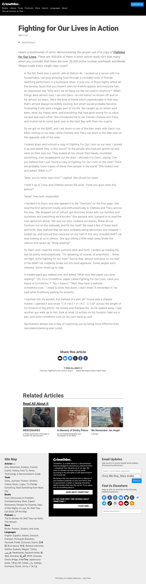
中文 (22, 545)
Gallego (37, 563)
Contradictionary (13, 501)
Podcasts (29, 8)
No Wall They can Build (31, 518)
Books (5, 8)
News (31, 470)
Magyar (25, 549)
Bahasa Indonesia (34, 545)
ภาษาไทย (23, 559)
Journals (15, 480)
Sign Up (136, 481)
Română (14, 556)
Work (24, 501)
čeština (8, 549)
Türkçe (33, 549)
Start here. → (84, 506)
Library (13, 8)
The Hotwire (11, 521)
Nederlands (18, 552)
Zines (7, 480)
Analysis (25, 467)
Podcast (9, 515)
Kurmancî (9, 566)
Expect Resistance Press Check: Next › (91, 371)
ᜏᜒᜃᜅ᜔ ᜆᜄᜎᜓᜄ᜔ (29, 566)
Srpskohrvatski (32, 552)
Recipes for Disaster (26, 504)
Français (9, 539)
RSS (14, 464)
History (15, 470)
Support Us (137, 4)
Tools (20, 8)
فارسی (8, 552)
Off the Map (21, 511)
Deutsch (34, 535)
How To (24, 470)
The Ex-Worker (12, 518)
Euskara (17, 549)
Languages (55, 8)
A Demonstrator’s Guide (29, 474)
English (8, 535)
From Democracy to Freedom (19, 498)
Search (45, 8)
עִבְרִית (15, 559)
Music (15, 484)
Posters (24, 480)
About (64, 8)
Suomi (34, 542)
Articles (9, 463)
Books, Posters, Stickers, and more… (22, 528)
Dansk (8, 559)
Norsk (18, 566)
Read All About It (28, 42)
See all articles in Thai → (14, 11)
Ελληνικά (25, 542)
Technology (10, 474)
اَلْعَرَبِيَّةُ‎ (23, 556)
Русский (9, 542)
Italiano (25, 535)
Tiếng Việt (16, 563)
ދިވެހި (31, 563)
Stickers (33, 480)
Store (37, 8)
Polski (17, 542)
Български (13, 545)
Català (25, 563)
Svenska (37, 556)
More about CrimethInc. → (78, 492)
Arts (7, 467)
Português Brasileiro (24, 539)
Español (17, 535)
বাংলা (29, 556)
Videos (8, 484)
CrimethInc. (10, 4)
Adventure (15, 467)
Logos (22, 484)
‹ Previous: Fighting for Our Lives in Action (56, 371)
